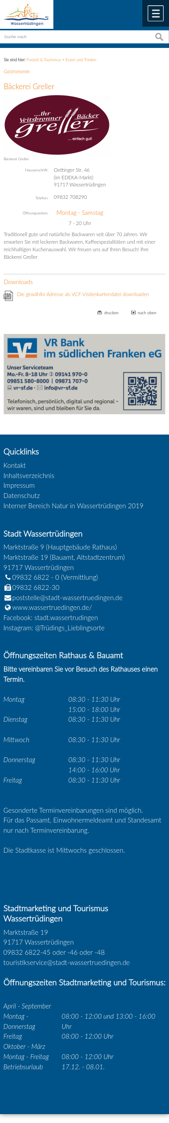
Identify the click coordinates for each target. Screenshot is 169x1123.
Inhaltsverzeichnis (29, 475)
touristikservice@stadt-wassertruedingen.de (67, 962)
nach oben (147, 312)
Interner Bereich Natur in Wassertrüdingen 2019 (74, 506)
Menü (156, 13)
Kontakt (15, 465)
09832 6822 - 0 (32, 577)
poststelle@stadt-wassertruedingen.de (67, 597)
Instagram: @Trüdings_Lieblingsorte (54, 628)
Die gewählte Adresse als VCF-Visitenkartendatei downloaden (83, 294)
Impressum (19, 485)
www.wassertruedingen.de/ (52, 607)
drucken (111, 312)
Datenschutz (22, 495)
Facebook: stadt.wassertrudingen (51, 617)
